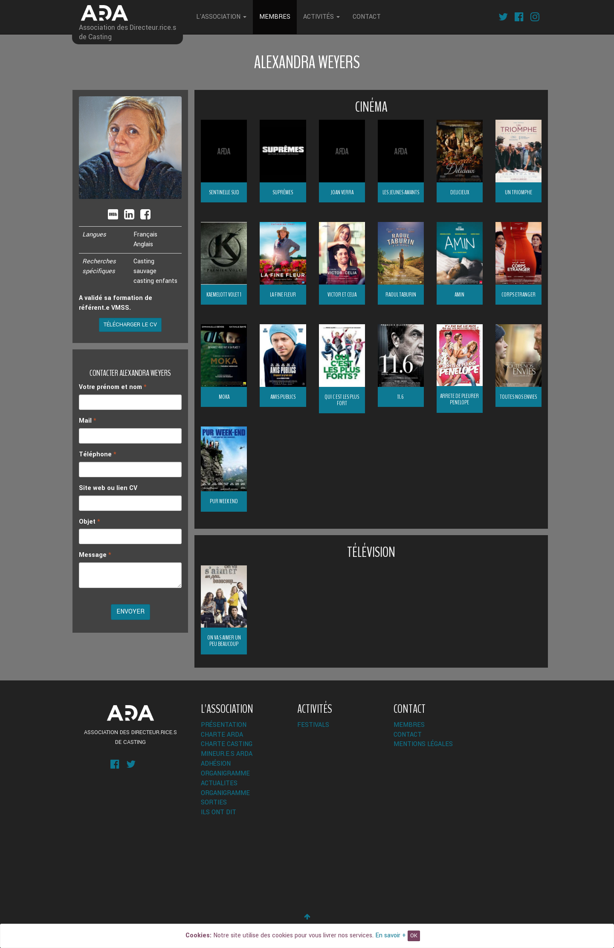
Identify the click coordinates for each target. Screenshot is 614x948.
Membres (274, 16)
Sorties (214, 802)
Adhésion (216, 763)
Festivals (313, 724)
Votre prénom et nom (113, 387)
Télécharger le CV (130, 324)
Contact (367, 16)
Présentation (223, 724)
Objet (89, 521)
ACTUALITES (219, 783)
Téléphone (97, 454)
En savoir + (390, 935)
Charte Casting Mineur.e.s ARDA (226, 749)
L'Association (221, 16)
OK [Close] (413, 935)
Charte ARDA (222, 734)
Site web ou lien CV (108, 488)
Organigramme (225, 773)
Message (95, 554)
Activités (321, 16)
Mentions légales (423, 744)
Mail (87, 420)
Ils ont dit (218, 812)
